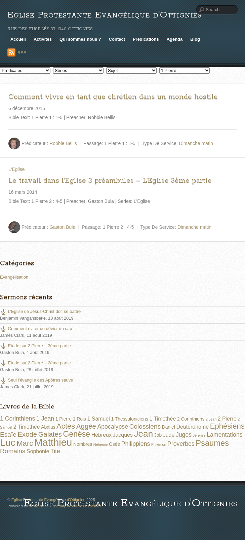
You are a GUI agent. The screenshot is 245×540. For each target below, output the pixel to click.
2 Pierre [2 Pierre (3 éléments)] (227, 419)
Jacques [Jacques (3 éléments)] (123, 435)
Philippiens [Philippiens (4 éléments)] (135, 443)
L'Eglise (16, 169)
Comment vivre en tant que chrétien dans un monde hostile (113, 97)
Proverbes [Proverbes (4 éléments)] (181, 443)
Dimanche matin (196, 143)
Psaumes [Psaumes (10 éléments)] (212, 443)
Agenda (175, 39)
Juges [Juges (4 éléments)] (184, 434)
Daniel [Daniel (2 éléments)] (168, 427)
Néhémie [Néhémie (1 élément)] (100, 444)
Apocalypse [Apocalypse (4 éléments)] (112, 426)
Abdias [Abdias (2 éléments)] (48, 427)
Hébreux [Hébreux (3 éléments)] (101, 435)
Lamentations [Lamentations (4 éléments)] (224, 434)
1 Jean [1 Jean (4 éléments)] (45, 418)
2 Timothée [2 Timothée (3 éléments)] (26, 427)
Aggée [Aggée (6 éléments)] (86, 426)
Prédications (146, 39)
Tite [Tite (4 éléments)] (55, 451)
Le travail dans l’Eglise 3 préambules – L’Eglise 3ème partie (110, 180)
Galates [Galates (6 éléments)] (50, 434)
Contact (117, 39)
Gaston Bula (62, 226)
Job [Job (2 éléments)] (158, 435)
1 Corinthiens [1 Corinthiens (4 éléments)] (17, 418)
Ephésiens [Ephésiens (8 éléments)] (227, 426)
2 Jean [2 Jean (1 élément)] (211, 419)
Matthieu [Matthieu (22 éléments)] (53, 442)
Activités (43, 39)
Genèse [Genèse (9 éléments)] (76, 434)
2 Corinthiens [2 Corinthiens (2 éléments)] (190, 419)
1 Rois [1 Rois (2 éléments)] (79, 419)
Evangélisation (14, 277)
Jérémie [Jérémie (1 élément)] (199, 435)
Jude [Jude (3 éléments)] (169, 435)
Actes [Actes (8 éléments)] (65, 426)
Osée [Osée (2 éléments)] (114, 444)
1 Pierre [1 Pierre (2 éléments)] (63, 419)
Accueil (18, 39)
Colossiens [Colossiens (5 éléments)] (145, 426)
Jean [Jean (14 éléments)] (143, 434)
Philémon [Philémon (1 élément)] (158, 444)
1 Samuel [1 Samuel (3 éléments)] (98, 419)
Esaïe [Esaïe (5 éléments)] (8, 434)
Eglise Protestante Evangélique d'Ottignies (104, 15)
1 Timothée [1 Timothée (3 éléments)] (163, 419)
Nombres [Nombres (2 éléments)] (82, 444)
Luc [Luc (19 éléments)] (7, 442)
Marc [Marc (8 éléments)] (24, 443)
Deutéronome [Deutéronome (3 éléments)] (192, 427)
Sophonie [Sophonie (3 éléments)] (38, 451)
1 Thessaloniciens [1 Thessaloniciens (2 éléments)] (129, 419)
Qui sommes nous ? (80, 39)
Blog (195, 39)
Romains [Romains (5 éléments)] (12, 451)
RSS (22, 52)
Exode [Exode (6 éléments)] (27, 434)
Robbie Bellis (63, 143)
